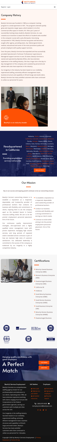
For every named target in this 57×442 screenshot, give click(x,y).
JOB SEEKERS (44, 362)
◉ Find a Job (35, 389)
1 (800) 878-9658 (41, 404)
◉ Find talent (48, 389)
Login (8, 7)
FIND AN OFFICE (40, 170)
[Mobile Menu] (55, 7)
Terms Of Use (15, 440)
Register (3, 7)
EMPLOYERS (44, 367)
